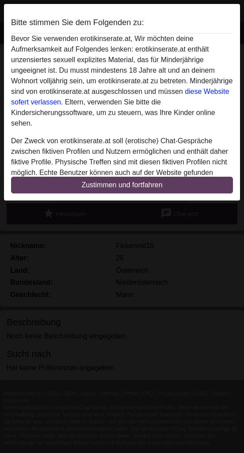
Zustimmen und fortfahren (121, 185)
